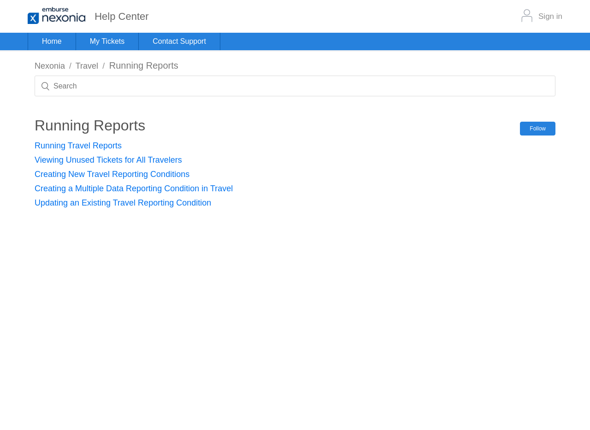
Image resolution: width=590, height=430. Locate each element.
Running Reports (143, 65)
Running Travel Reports (78, 145)
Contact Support (179, 41)
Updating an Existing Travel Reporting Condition (123, 202)
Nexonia (50, 66)
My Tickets (107, 41)
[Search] (295, 86)
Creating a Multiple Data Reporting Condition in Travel (134, 188)
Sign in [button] (550, 16)
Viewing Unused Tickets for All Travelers (108, 160)
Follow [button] (538, 128)
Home (52, 41)
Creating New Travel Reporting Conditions (112, 174)
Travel (87, 66)
